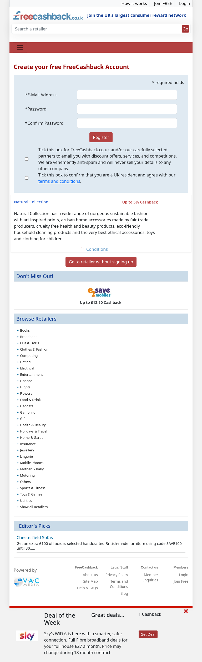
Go (185, 29)
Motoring (27, 475)
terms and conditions (59, 181)
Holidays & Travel (33, 431)
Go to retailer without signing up (101, 262)
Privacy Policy (116, 574)
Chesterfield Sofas (35, 537)
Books (25, 330)
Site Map (90, 581)
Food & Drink (30, 399)
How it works (134, 3)
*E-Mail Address (40, 95)
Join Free (181, 581)
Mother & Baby (32, 469)
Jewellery (27, 450)
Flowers (26, 393)
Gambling (28, 412)
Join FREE (163, 3)
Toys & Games (31, 494)
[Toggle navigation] (20, 47)
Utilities (26, 500)
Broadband (29, 336)
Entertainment (31, 374)
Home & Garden (33, 437)
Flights (25, 387)
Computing (29, 355)
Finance (26, 380)
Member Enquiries (150, 577)
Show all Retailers (34, 506)
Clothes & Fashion (34, 349)
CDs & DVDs (29, 343)
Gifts (23, 418)
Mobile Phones (31, 462)
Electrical (27, 368)
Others (25, 481)
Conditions (94, 249)
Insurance (28, 443)
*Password (35, 109)
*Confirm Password (44, 123)
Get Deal (148, 634)
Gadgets (26, 406)
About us (90, 574)
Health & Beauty (33, 425)
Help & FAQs (87, 587)
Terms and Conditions (119, 584)
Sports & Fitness (33, 488)
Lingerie (26, 456)
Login (184, 3)
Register (101, 137)
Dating (25, 361)
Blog (124, 593)
